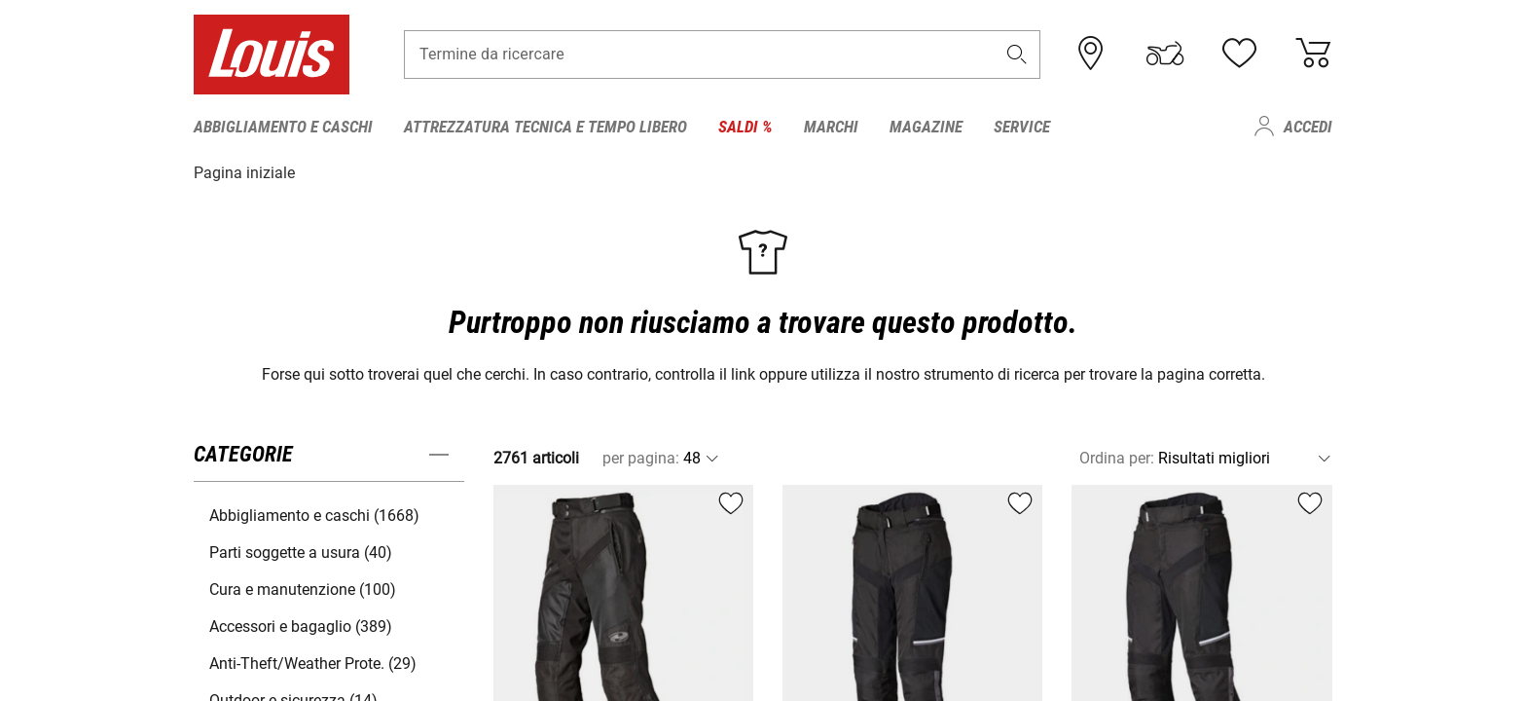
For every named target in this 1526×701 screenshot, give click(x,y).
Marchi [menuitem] (831, 126)
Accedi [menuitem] (1308, 126)
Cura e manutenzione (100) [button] (302, 588)
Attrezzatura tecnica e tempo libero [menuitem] (545, 126)
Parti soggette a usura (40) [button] (300, 551)
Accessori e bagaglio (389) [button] (300, 625)
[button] (1017, 55)
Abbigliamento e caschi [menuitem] (283, 126)
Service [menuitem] (1022, 126)
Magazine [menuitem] (926, 126)
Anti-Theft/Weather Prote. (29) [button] (313, 662)
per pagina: (640, 457)
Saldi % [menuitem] (745, 126)
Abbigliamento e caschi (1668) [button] (314, 514)
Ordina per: (1116, 457)
